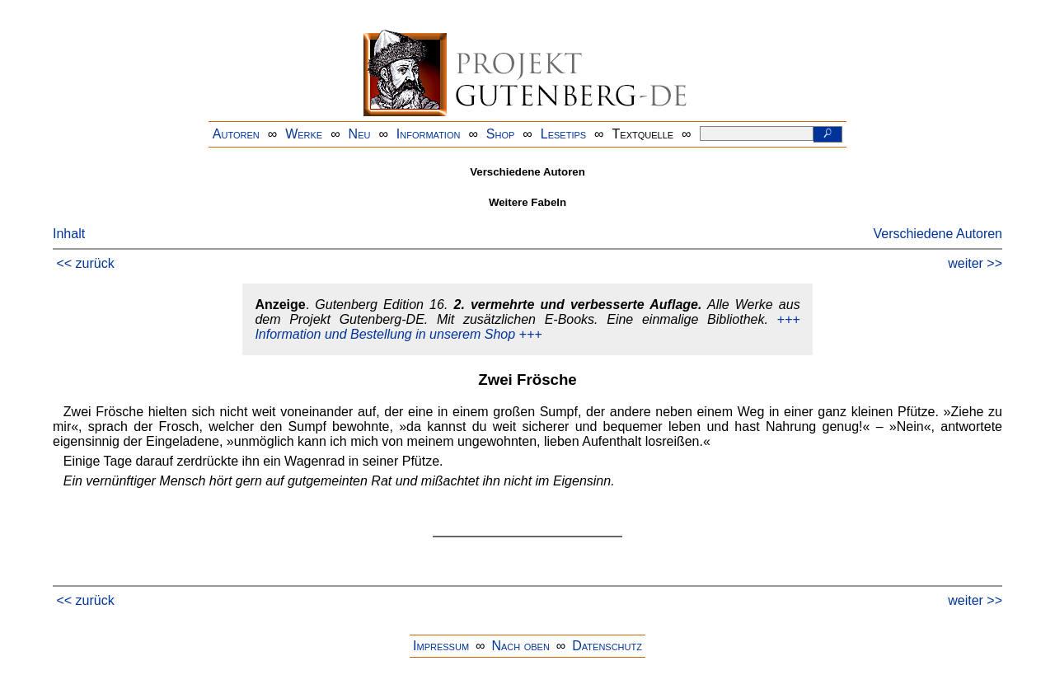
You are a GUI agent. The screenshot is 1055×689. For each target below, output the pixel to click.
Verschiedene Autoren (937, 234)
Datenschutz (607, 646)
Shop (500, 134)
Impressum (441, 646)
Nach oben (520, 646)
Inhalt (69, 234)
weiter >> (975, 263)
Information (428, 134)
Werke (303, 134)
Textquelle (643, 134)
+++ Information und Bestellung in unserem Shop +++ (527, 326)
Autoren (236, 134)
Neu (360, 134)
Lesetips (563, 134)
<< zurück (85, 263)
